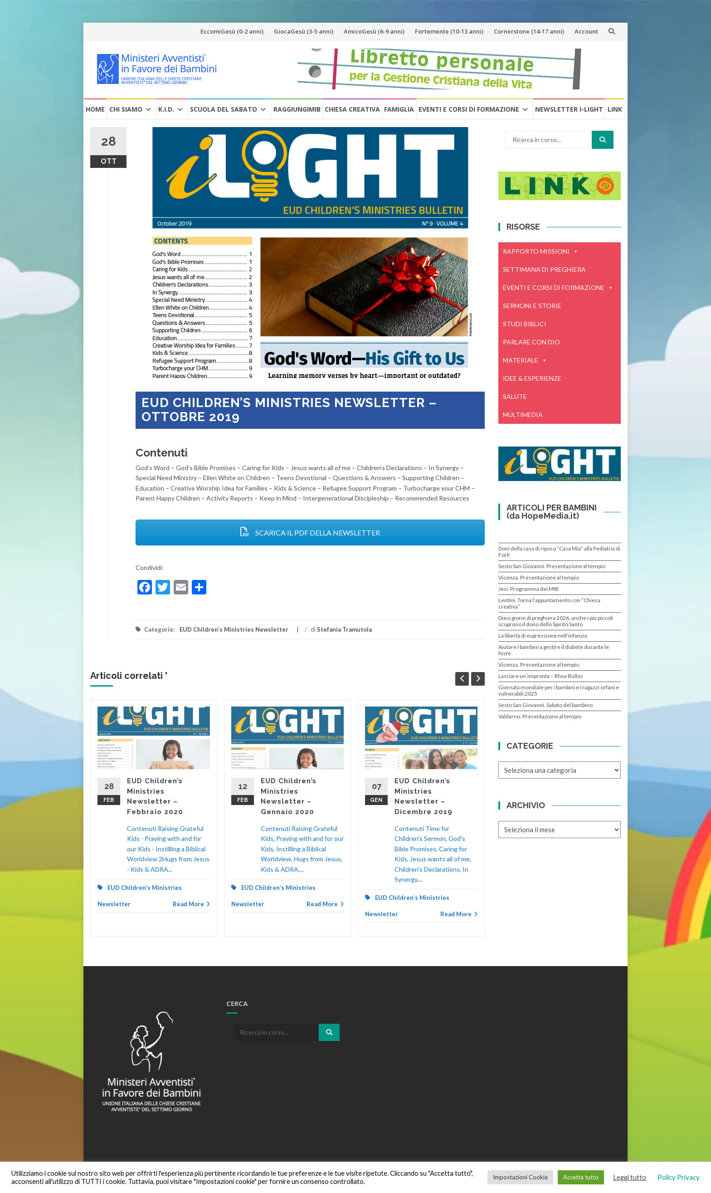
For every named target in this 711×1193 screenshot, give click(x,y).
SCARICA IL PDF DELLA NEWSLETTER (310, 532)
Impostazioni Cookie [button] (520, 1177)
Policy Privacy (678, 1177)
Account (586, 31)
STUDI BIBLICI (524, 324)
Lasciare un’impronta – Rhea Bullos (540, 676)
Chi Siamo (125, 109)
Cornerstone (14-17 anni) (529, 31)
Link (615, 109)
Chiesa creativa (352, 109)
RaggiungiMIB (297, 109)
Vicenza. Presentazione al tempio (538, 577)
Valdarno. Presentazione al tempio (539, 716)
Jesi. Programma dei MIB (528, 588)
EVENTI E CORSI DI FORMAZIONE (558, 288)
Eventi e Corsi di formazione (469, 109)
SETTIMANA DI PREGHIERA (544, 269)
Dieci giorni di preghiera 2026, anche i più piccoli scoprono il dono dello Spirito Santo (555, 621)
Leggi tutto (629, 1177)
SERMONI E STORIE (532, 305)
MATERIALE (525, 360)
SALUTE (515, 396)
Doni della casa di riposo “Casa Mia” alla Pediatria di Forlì (559, 551)
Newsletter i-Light (569, 109)
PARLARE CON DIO (531, 342)
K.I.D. (166, 109)
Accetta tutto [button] (581, 1177)
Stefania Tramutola (344, 629)
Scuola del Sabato (223, 109)
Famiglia (399, 109)
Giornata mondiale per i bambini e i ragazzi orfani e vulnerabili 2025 (558, 690)
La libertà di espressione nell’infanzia (542, 635)
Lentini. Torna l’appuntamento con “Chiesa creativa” (549, 603)
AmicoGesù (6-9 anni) (374, 31)
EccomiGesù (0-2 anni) (231, 31)
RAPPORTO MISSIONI (541, 251)
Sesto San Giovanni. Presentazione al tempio (551, 566)
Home (95, 109)
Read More (191, 904)
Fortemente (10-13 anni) (449, 31)
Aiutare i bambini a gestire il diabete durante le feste (553, 650)
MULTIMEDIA (523, 414)
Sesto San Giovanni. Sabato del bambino (545, 705)
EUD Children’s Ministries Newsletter (234, 629)
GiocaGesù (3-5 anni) (303, 31)
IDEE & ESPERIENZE (532, 378)
